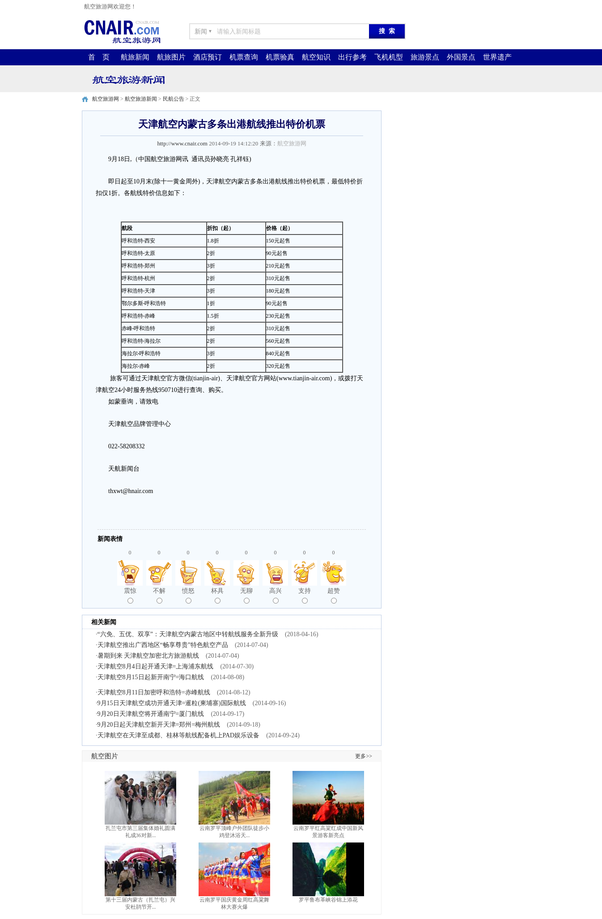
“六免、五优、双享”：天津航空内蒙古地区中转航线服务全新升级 (188, 634)
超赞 (333, 595)
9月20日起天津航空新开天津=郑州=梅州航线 (159, 724)
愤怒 (188, 595)
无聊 (246, 595)
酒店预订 (207, 57)
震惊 (130, 595)
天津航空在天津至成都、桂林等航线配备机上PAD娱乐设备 (179, 735)
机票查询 (243, 57)
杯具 (217, 595)
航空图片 (104, 756)
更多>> (363, 756)
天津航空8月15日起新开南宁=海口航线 (151, 677)
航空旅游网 (105, 99)
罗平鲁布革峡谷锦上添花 (328, 900)
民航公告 (173, 99)
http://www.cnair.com (182, 143)
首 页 (99, 57)
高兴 (275, 595)
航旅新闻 (135, 57)
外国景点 (461, 57)
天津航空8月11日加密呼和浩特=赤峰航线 (154, 692)
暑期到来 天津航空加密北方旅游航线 (148, 655)
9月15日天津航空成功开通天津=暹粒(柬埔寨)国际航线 (172, 703)
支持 (304, 595)
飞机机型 (388, 57)
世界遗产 (497, 57)
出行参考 (352, 57)
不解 (159, 595)
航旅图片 (171, 57)
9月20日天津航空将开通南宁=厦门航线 (151, 714)
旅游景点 (425, 57)
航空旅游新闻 (141, 99)
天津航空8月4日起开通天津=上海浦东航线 (156, 666)
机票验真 (280, 57)
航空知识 (316, 57)
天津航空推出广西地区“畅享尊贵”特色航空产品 (163, 645)
